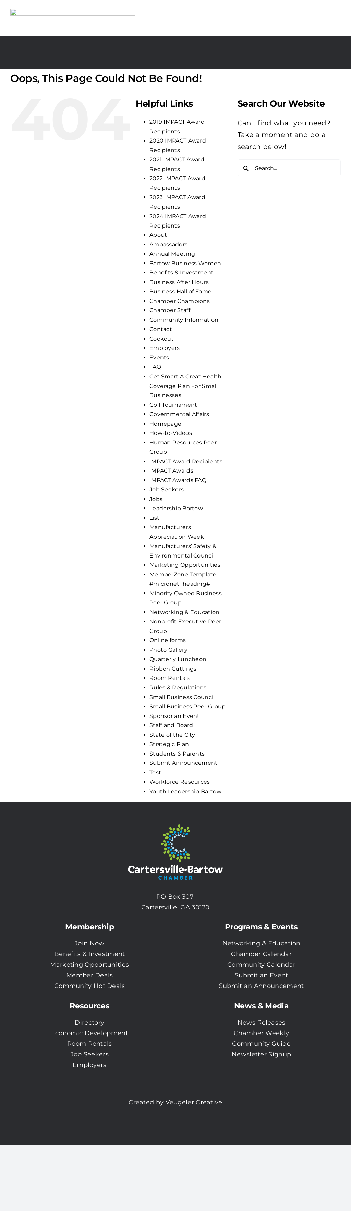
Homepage (165, 423)
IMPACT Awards (171, 470)
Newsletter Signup (261, 1054)
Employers (164, 348)
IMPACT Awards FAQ (177, 480)
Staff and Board (171, 725)
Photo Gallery (168, 650)
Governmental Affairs (179, 414)
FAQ (155, 367)
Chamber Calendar (261, 954)
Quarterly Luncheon (177, 659)
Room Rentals (169, 678)
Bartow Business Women (185, 263)
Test (155, 772)
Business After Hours (179, 282)
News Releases (262, 1022)
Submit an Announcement (261, 986)
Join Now (89, 943)
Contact (160, 329)
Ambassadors (168, 244)
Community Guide (261, 1044)
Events (159, 357)
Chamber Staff (169, 310)
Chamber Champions (179, 301)
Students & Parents (177, 753)
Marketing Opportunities (184, 565)
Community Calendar (261, 964)
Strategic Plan (169, 744)
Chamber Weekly (261, 1033)
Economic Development (89, 1033)
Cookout (161, 338)
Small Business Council (182, 697)
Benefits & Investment (181, 272)
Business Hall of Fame (180, 291)
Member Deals (89, 975)
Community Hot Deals (89, 986)
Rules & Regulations (178, 687)
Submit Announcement (183, 763)
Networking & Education (184, 612)
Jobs (155, 499)
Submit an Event (261, 975)
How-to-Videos (170, 433)
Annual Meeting (172, 253)
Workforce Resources (179, 782)
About (158, 235)
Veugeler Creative (194, 1102)
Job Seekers (166, 489)
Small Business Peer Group (187, 706)
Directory (89, 1022)
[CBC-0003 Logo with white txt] (175, 822)
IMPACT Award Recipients (185, 461)
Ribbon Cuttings (173, 668)
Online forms (167, 640)
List (154, 518)
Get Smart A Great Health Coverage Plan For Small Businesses (185, 386)
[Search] (246, 167)
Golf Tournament (173, 405)
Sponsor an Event (174, 716)
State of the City (172, 735)
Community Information (183, 320)
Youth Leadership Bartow (185, 791)
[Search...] (289, 167)
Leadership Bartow (176, 508)
